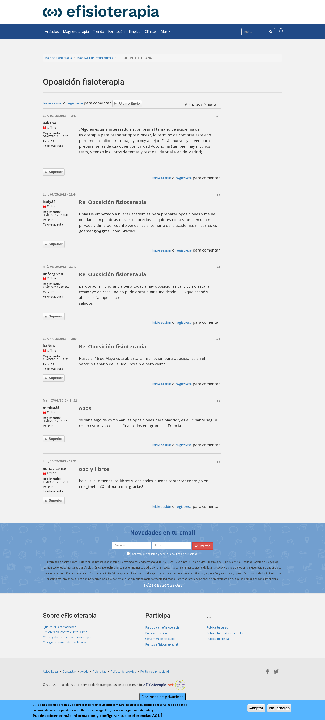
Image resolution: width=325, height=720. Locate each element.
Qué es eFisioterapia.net (59, 627)
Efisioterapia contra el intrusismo (65, 633)
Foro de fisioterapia (60, 58)
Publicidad (99, 671)
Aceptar (256, 708)
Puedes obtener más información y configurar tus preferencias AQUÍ (97, 715)
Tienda (98, 31)
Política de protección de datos (163, 585)
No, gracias (279, 708)
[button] (281, 31)
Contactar (69, 671)
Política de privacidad (154, 671)
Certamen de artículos (160, 639)
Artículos (52, 31)
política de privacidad (185, 554)
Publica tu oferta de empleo (225, 633)
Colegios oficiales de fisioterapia (65, 644)
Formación (116, 31)
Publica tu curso (217, 627)
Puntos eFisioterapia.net (161, 644)
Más (165, 31)
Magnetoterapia (76, 31)
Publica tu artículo (157, 633)
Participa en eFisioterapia (162, 627)
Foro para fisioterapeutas (100, 58)
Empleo (135, 31)
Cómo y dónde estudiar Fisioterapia (67, 639)
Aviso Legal (50, 671)
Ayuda (84, 671)
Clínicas (151, 31)
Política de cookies (123, 671)
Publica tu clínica (218, 639)
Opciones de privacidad (162, 696)
